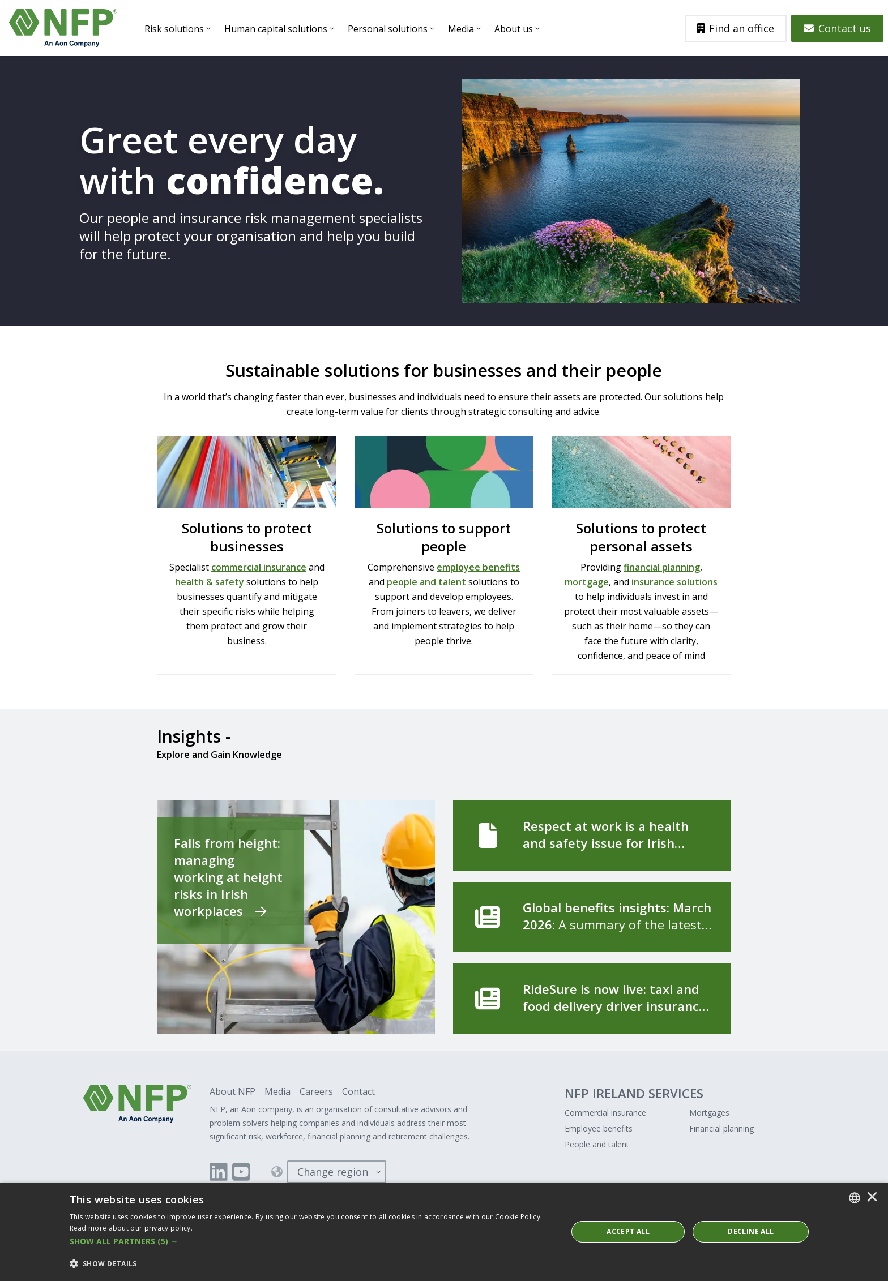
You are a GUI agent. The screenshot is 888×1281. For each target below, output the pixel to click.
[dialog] (444, 1232)
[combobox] (854, 1197)
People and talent (597, 1144)
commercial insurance (258, 567)
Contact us (837, 28)
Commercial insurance (605, 1112)
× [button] (872, 1198)
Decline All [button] (751, 1231)
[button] (311, 1241)
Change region (332, 1172)
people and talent (426, 582)
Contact (358, 1091)
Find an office (736, 28)
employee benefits (478, 567)
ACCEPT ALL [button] (628, 1231)
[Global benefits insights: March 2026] (592, 917)
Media (461, 29)
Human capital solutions (275, 29)
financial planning (662, 567)
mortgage (587, 582)
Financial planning (721, 1128)
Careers (316, 1091)
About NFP (232, 1091)
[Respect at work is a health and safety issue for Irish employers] (592, 835)
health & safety (209, 582)
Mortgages (709, 1112)
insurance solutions (674, 582)
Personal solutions (388, 29)
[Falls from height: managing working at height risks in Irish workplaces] (296, 917)
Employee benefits (599, 1128)
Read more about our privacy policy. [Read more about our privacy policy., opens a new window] (131, 1228)
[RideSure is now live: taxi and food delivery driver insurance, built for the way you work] (592, 998)
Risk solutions (174, 29)
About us (513, 29)
